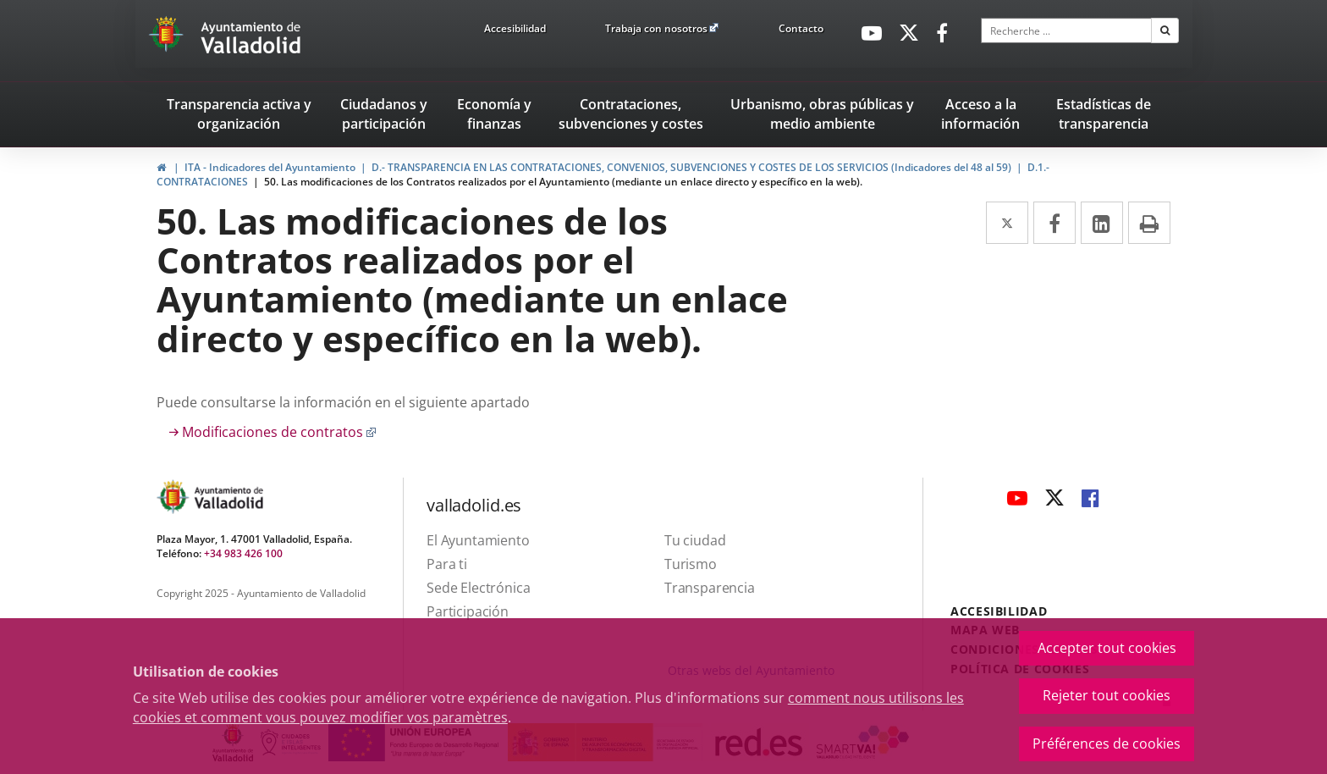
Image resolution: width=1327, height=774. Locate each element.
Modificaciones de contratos (279, 432)
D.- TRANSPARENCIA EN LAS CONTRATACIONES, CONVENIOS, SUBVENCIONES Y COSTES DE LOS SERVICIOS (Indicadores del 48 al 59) (691, 167)
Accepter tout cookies (1107, 648)
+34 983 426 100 (243, 553)
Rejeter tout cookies (1106, 695)
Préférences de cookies (1106, 743)
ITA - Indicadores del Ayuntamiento (269, 167)
